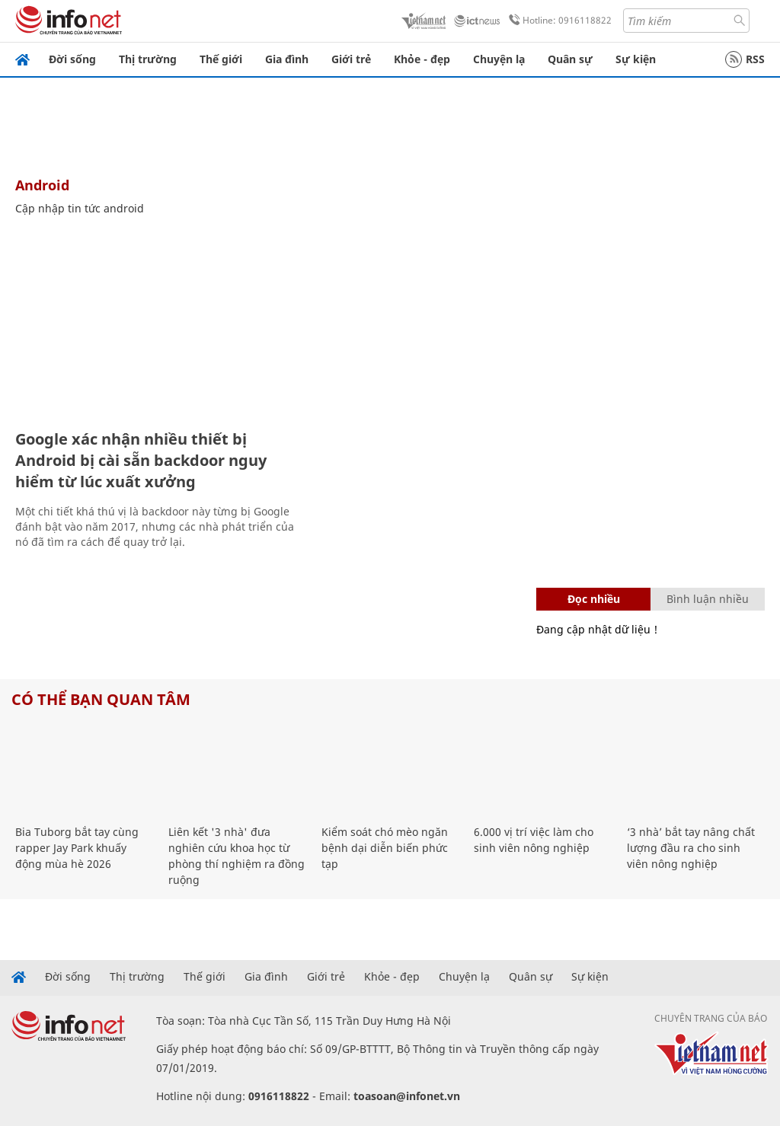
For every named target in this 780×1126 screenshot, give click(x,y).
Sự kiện (635, 59)
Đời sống (72, 59)
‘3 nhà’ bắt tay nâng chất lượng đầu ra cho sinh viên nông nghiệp (691, 848)
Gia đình (286, 59)
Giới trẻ (351, 59)
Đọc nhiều (593, 599)
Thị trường (148, 59)
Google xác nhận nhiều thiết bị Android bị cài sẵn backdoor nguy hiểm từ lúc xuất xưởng (141, 460)
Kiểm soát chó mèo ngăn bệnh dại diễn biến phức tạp (384, 848)
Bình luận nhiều (708, 599)
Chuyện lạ (499, 59)
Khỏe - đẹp (422, 59)
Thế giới (221, 59)
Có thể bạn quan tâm (100, 699)
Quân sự (570, 59)
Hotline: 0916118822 (557, 20)
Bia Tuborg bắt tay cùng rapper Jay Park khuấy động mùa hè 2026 (77, 848)
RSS (745, 59)
